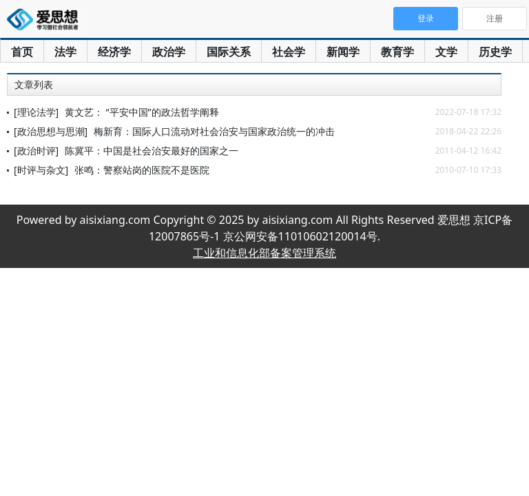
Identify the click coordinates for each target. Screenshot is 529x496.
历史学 (495, 51)
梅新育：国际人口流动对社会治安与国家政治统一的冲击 (214, 131)
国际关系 (229, 51)
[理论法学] (36, 111)
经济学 (114, 51)
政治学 (168, 51)
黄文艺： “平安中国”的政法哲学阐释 (142, 111)
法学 (65, 51)
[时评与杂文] (41, 169)
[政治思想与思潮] (50, 131)
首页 (22, 51)
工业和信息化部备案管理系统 (264, 252)
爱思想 (46, 20)
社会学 (288, 51)
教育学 (397, 51)
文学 (446, 51)
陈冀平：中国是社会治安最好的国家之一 (151, 150)
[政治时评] (36, 150)
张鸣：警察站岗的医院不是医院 (141, 169)
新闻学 (343, 51)
